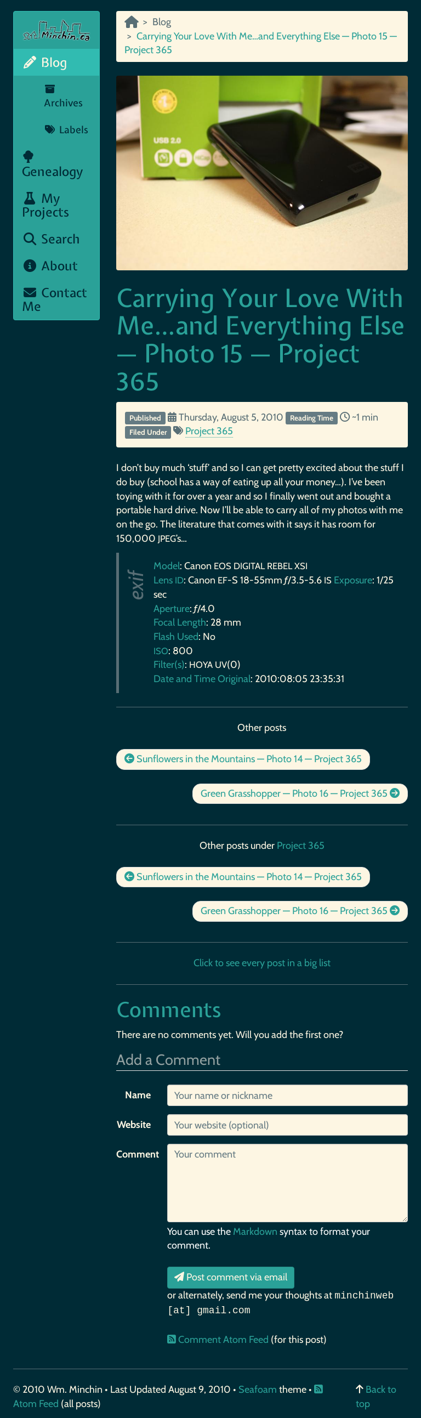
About (50, 265)
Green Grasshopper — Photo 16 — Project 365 (300, 793)
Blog (44, 62)
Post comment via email (230, 1277)
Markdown (255, 1232)
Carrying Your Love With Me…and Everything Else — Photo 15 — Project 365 (260, 339)
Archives (63, 97)
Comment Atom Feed (219, 1340)
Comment (137, 1154)
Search (51, 238)
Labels (66, 130)
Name (138, 1095)
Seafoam (258, 1389)
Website (134, 1125)
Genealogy (52, 165)
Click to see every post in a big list (262, 963)
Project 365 (209, 431)
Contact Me (54, 299)
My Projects (45, 205)
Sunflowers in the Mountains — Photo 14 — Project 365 (243, 759)
